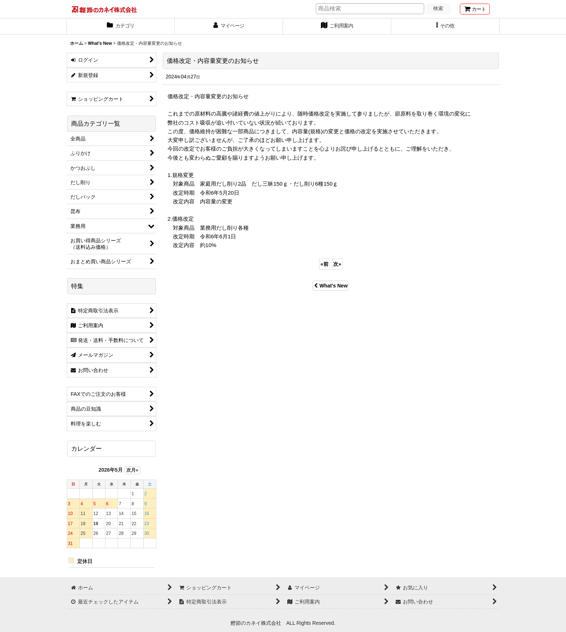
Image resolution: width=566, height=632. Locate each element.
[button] (445, 26)
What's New (331, 286)
